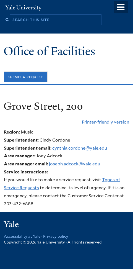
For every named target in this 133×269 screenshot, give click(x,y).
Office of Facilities (51, 51)
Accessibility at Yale (22, 236)
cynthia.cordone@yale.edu (79, 148)
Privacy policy (55, 236)
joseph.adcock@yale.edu (74, 163)
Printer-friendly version (105, 122)
